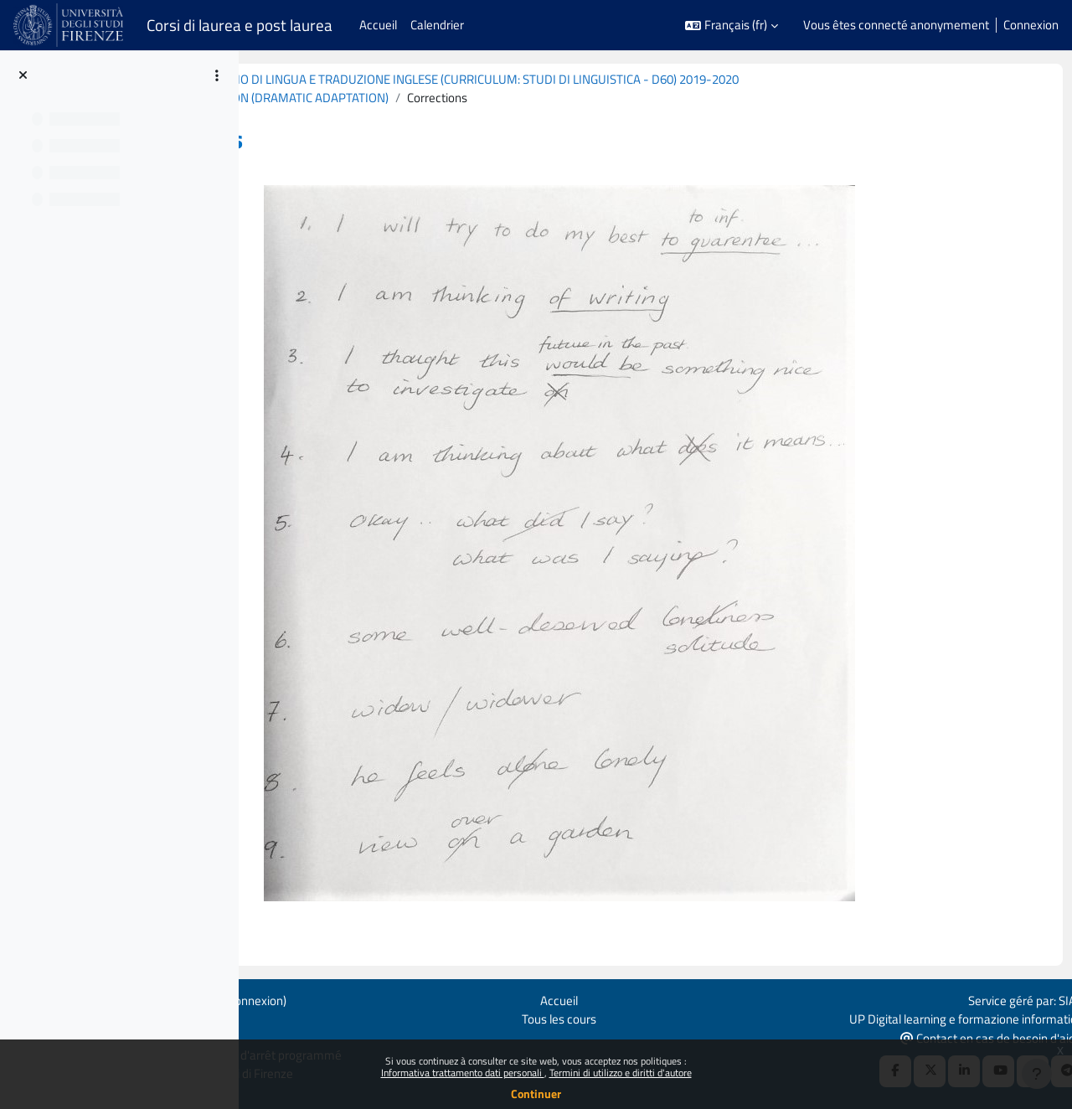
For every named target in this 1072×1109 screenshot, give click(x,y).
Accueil (642, 998)
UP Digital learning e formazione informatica (942, 1016)
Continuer (536, 1093)
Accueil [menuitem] (378, 24)
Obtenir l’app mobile (277, 1035)
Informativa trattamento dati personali (462, 1073)
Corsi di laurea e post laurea (239, 25)
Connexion (1031, 25)
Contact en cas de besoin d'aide (968, 1036)
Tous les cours (642, 1016)
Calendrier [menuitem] (437, 24)
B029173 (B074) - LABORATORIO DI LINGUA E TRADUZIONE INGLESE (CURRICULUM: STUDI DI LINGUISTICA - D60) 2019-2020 (603, 79)
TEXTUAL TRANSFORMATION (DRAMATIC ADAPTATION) (437, 98)
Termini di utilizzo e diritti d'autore (620, 1073)
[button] (731, 25)
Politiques (250, 1016)
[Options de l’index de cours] (217, 75)
